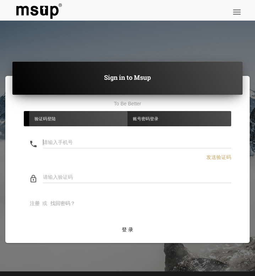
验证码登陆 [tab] (45, 118)
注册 (35, 203)
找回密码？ (62, 203)
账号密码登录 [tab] (145, 118)
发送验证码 (218, 157)
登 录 (127, 229)
